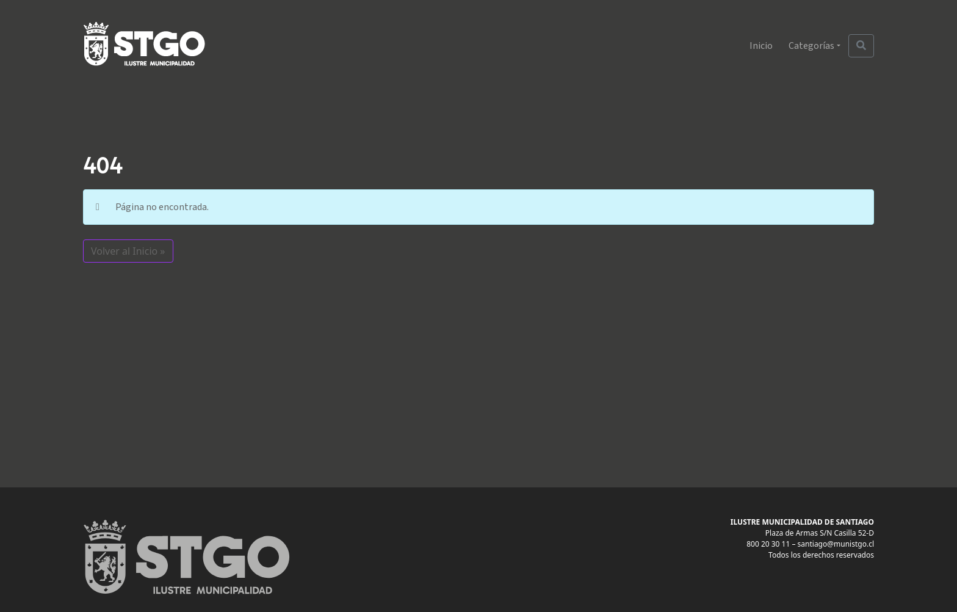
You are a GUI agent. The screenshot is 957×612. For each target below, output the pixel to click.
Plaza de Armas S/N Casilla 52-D (819, 533)
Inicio (761, 46)
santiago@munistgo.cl (836, 544)
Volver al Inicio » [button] (128, 251)
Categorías (811, 46)
